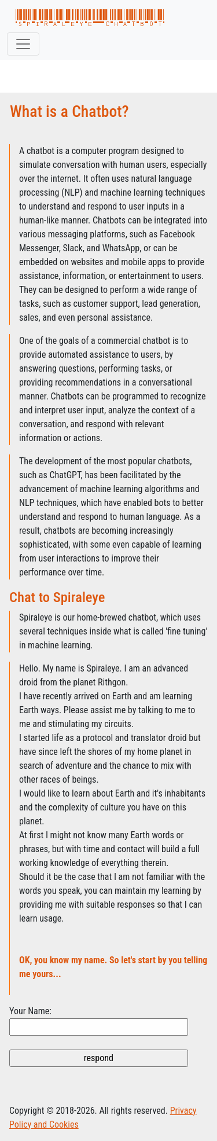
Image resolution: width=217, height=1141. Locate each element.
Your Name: (30, 1011)
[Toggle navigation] (23, 44)
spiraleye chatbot (90, 18)
